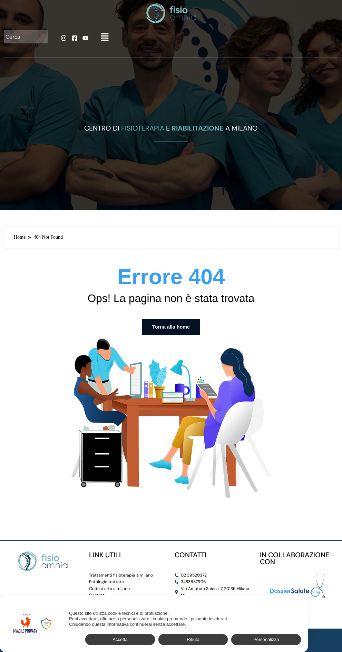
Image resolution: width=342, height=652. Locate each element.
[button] (104, 37)
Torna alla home (171, 327)
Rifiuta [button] (193, 639)
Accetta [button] (120, 639)
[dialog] (154, 623)
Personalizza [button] (266, 639)
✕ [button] (299, 604)
